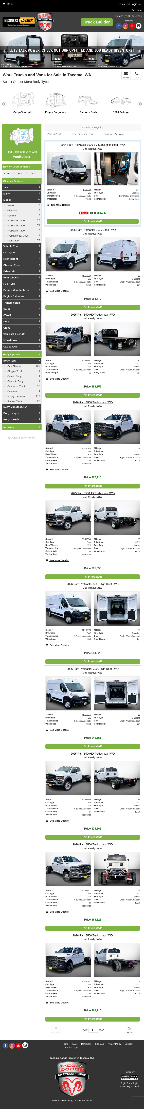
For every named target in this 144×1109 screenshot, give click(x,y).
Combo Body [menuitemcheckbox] (14, 376)
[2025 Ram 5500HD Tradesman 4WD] (92, 315)
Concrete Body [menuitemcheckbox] (15, 381)
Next (139, 50)
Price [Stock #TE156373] (92, 737)
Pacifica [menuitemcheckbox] (11, 215)
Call (136, 75)
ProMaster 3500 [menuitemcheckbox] (16, 230)
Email (126, 75)
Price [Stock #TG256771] (92, 1010)
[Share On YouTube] (132, 26)
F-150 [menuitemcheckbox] (10, 205)
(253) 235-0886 (133, 16)
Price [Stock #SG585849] (92, 828)
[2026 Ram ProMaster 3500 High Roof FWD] (92, 584)
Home (65, 1044)
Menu (8, 4)
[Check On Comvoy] (138, 26)
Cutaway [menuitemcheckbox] (12, 391)
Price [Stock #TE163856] (92, 653)
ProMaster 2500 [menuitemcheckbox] (16, 225)
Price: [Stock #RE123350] (92, 212)
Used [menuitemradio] (32, 173)
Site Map (99, 1044)
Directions (137, 10)
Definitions (86, 1044)
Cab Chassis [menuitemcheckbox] (14, 366)
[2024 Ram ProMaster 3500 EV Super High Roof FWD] (93, 145)
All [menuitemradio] (8, 173)
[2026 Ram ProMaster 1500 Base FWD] (92, 230)
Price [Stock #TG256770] (92, 477)
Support (129, 1044)
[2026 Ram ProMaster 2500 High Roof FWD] (92, 669)
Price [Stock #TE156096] (92, 298)
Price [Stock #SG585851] (92, 386)
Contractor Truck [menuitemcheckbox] (16, 386)
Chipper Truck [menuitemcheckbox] (15, 371)
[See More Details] (58, 205)
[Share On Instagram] (125, 26)
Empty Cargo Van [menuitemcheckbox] (16, 396)
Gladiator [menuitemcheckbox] (12, 210)
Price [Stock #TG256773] (92, 919)
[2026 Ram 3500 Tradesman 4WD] (92, 402)
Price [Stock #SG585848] (92, 568)
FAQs (75, 1044)
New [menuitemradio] (19, 173)
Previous (5, 50)
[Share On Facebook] (119, 26)
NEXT (129, 1029)
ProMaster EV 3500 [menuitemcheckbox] (18, 235)
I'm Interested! (93, 221)
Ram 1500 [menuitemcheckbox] (13, 240)
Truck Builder (97, 22)
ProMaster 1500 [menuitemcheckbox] (16, 220)
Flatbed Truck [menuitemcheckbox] (14, 401)
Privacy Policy (114, 1044)
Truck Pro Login (70, 1047)
